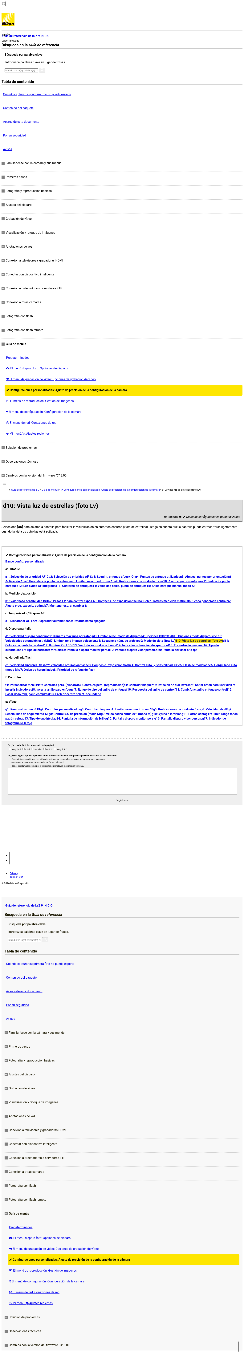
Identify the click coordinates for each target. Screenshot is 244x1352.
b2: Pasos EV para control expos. (70, 601)
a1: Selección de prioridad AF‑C (27, 577)
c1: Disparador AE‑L (19, 621)
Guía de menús (50, 489)
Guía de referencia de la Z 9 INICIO (28, 905)
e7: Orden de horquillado (35, 670)
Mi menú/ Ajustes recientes (28, 433)
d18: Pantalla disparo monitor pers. (84, 650)
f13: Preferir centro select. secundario (75, 694)
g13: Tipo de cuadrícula (39, 718)
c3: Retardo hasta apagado (87, 621)
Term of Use (16, 876)
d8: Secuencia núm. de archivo (118, 641)
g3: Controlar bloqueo (95, 709)
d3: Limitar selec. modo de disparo (116, 636)
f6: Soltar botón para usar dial (211, 685)
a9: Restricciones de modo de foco (138, 581)
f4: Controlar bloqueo (138, 685)
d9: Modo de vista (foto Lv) (157, 641)
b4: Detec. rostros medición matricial (163, 601)
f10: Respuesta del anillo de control (150, 689)
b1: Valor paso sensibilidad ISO (26, 601)
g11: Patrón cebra (193, 714)
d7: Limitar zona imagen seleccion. (73, 641)
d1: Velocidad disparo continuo (26, 636)
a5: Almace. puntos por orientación (204, 577)
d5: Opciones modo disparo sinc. (195, 636)
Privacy (14, 873)
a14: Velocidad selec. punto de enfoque (118, 586)
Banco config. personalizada (24, 561)
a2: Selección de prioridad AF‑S (70, 577)
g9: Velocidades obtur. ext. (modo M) (126, 714)
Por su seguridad (14, 135)
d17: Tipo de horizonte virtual (40, 650)
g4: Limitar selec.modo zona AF (131, 709)
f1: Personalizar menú (22, 685)
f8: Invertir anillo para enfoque (52, 689)
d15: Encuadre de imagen (184, 645)
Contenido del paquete (18, 108)
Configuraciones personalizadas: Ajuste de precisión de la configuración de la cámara (66, 390)
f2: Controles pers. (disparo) (58, 685)
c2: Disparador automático (51, 621)
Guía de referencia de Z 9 (25, 489)
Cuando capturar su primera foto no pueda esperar (37, 94)
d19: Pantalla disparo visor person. (132, 650)
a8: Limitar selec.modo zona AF (92, 581)
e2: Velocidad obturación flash (66, 665)
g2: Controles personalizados (60, 709)
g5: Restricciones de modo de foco (177, 709)
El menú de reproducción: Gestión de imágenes (40, 401)
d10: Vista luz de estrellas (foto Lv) (199, 641)
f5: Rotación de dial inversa (171, 685)
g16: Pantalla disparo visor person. (178, 718)
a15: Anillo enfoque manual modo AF (170, 586)
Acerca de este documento (21, 122)
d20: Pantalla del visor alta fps (176, 650)
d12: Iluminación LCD (56, 645)
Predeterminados (17, 357)
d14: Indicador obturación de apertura (141, 645)
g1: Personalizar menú (22, 709)
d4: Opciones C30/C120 (156, 636)
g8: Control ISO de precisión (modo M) (74, 714)
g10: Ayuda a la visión (166, 714)
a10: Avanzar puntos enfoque (182, 581)
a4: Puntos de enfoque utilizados (157, 577)
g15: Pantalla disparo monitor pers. (130, 718)
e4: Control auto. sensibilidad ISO (154, 665)
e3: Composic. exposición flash (108, 665)
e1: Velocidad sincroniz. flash (25, 665)
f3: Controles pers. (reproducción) (101, 685)
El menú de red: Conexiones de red (31, 422)
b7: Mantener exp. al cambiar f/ (65, 605)
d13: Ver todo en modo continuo (93, 645)
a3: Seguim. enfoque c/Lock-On (113, 577)
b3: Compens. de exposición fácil (115, 601)
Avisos (7, 149)
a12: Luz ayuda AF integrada (36, 586)
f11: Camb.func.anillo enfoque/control (201, 689)
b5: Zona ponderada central (207, 601)
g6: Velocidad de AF (214, 709)
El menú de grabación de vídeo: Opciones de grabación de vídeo (51, 379)
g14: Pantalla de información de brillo (80, 718)
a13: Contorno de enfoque (73, 586)
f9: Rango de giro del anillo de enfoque (99, 689)
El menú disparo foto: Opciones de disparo (37, 368)
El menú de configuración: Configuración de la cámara (43, 412)
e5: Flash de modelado (193, 665)
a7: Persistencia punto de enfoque (47, 581)
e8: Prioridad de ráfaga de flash (73, 670)
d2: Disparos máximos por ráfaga (70, 636)
